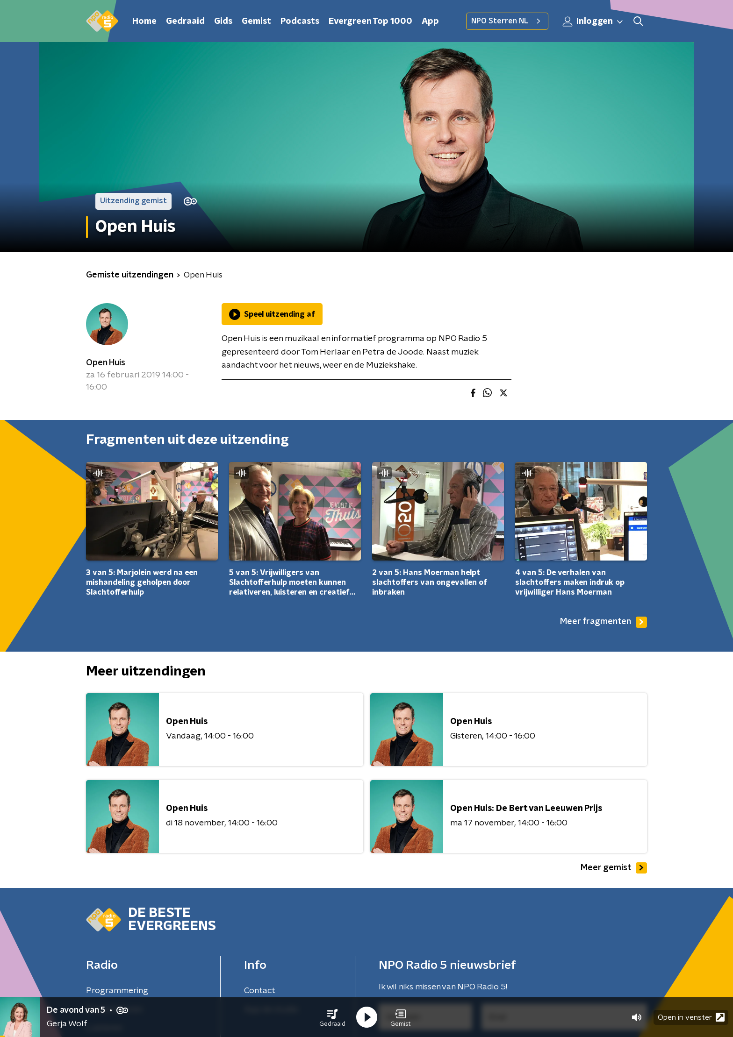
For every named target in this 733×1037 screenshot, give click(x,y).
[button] (332, 1017)
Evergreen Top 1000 (370, 21)
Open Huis (105, 363)
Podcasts (299, 21)
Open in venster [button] (691, 1017)
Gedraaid (185, 21)
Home (144, 21)
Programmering (117, 991)
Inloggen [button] (593, 21)
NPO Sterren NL (507, 21)
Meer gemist (614, 868)
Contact (259, 991)
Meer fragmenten (603, 622)
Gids (223, 21)
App (430, 21)
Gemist (256, 21)
